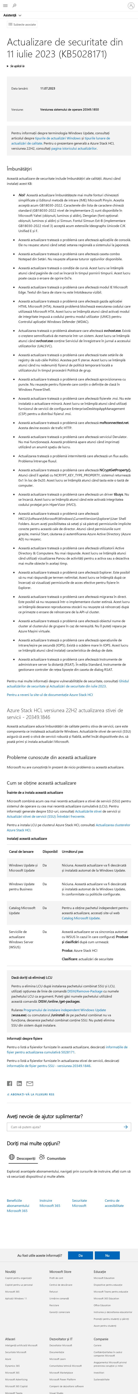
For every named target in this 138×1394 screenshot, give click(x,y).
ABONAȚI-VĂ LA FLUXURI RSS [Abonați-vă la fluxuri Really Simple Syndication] (32, 1094)
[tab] (23, 1158)
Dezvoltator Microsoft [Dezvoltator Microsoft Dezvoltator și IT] (60, 1345)
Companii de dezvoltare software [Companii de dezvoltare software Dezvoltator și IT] (66, 1386)
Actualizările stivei (88, 811)
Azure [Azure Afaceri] (8, 1359)
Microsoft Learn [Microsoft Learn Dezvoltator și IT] (57, 1359)
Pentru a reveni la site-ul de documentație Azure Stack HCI (50, 694)
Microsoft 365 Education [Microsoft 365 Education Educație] (106, 1298)
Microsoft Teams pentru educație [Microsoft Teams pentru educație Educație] (111, 1291)
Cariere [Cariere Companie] (97, 1345)
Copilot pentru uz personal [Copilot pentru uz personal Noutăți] (19, 1284)
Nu (107, 1255)
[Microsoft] (68, 3)
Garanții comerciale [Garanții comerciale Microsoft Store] (59, 1312)
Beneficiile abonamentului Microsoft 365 (18, 1205)
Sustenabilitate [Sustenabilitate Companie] (102, 1379)
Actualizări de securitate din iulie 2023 (78, 686)
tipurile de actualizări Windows (58, 138)
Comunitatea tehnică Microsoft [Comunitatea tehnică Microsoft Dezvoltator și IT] (65, 1365)
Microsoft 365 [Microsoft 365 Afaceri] (12, 1372)
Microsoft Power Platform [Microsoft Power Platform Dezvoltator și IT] (62, 1379)
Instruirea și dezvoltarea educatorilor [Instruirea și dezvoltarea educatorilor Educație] (113, 1312)
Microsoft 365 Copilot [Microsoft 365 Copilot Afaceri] (16, 1386)
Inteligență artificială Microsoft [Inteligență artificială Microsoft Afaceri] (21, 1345)
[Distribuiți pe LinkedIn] (17, 1082)
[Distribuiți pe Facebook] (10, 1082)
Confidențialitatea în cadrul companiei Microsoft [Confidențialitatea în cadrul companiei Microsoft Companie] (108, 1354)
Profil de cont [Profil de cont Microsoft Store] (56, 1278)
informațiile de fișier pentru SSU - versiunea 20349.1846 (49, 1065)
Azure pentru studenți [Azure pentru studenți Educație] (105, 1325)
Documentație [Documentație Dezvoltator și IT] (56, 1352)
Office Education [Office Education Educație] (102, 1305)
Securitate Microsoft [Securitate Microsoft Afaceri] (15, 1352)
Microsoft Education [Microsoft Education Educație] (104, 1278)
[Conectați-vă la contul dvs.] (131, 6)
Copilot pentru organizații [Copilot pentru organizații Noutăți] (18, 1278)
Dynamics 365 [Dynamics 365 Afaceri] (12, 1365)
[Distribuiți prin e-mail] (27, 1082)
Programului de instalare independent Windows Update (65, 1010)
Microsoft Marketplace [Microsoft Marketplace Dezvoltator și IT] (61, 1372)
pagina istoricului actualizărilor (74, 148)
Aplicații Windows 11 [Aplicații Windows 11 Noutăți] (16, 1298)
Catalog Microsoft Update (81, 918)
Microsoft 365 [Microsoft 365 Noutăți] (12, 1291)
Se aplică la (17, 66)
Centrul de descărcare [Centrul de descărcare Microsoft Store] (60, 1284)
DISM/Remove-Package (84, 991)
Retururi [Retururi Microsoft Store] (53, 1291)
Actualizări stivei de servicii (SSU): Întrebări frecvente (45, 816)
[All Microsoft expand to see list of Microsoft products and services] (5, 6)
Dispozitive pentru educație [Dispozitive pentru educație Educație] (108, 1284)
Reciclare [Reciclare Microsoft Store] (54, 1305)
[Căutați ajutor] (15, 5)
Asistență (10, 15)
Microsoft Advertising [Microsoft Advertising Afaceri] (16, 1379)
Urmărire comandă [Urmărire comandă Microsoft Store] (59, 1298)
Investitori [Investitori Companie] (99, 1372)
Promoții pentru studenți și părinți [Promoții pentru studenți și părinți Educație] (111, 1318)
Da (81, 1255)
